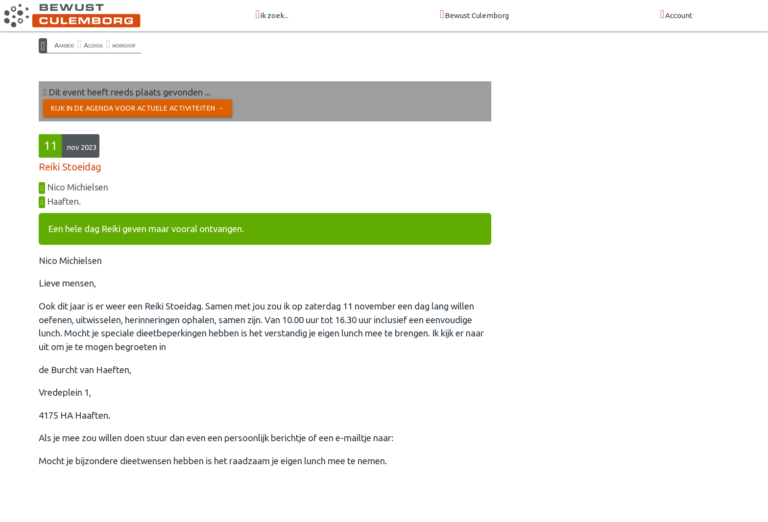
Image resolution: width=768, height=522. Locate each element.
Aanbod (64, 45)
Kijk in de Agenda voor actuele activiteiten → (137, 108)
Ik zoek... (271, 15)
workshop (123, 45)
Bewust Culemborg (474, 15)
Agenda (93, 45)
